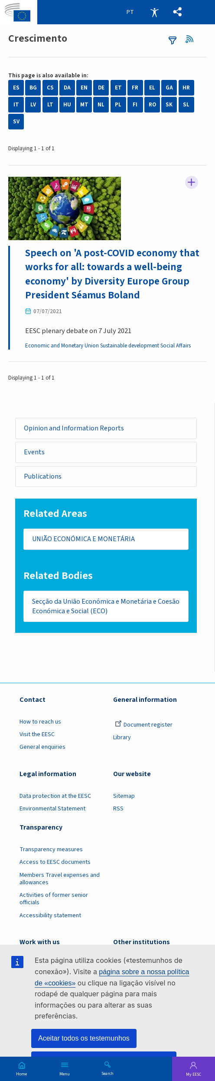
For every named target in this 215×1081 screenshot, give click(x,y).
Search (107, 1073)
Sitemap (124, 797)
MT (84, 105)
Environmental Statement (52, 810)
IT (16, 105)
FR (135, 88)
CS (50, 88)
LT (50, 105)
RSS (192, 39)
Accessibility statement (50, 917)
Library (122, 739)
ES (16, 88)
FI (135, 105)
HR (186, 88)
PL (118, 105)
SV (16, 122)
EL (152, 88)
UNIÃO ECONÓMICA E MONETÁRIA (83, 540)
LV (33, 105)
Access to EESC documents (55, 864)
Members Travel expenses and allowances (60, 881)
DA (67, 88)
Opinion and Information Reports (74, 428)
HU (67, 105)
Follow (191, 182)
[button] (177, 12)
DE (101, 88)
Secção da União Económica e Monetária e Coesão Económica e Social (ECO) (94, 608)
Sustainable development (130, 346)
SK (169, 105)
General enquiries (42, 748)
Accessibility (154, 12)
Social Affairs (176, 346)
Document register (144, 726)
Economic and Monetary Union (62, 346)
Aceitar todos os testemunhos (84, 1038)
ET (118, 88)
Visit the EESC (37, 736)
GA (169, 88)
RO (152, 105)
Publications (43, 477)
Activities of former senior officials (54, 901)
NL (101, 105)
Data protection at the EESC (55, 797)
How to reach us (40, 723)
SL (186, 105)
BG (33, 88)
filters (172, 40)
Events (34, 452)
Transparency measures (51, 851)
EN (84, 88)
